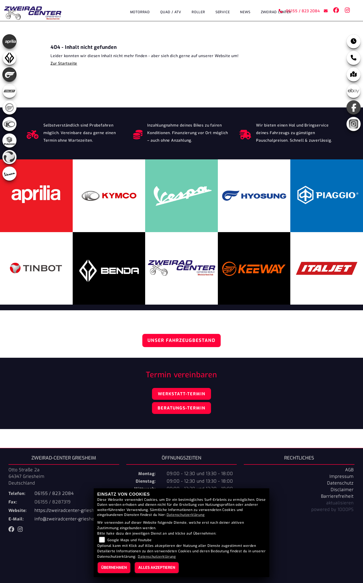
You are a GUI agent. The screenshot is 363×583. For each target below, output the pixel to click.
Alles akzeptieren (156, 567)
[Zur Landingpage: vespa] (9, 173)
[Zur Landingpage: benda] (9, 58)
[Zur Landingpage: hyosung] (9, 74)
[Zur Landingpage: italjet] (9, 91)
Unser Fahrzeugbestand (181, 340)
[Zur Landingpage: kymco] (9, 124)
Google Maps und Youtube (129, 540)
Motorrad (140, 12)
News (245, 12)
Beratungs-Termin (181, 408)
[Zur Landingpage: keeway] (9, 107)
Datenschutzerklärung (186, 515)
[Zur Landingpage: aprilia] (9, 41)
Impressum (341, 476)
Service (222, 12)
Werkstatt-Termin (181, 394)
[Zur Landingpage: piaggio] (9, 140)
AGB (349, 470)
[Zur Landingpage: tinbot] (9, 157)
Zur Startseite (64, 63)
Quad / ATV (170, 12)
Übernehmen (114, 567)
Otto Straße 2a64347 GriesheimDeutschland (26, 476)
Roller (198, 12)
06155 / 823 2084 (299, 11)
